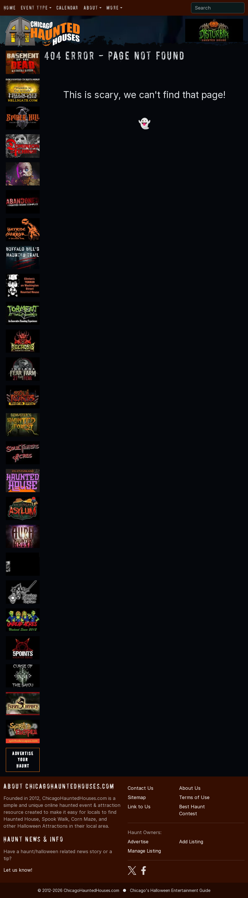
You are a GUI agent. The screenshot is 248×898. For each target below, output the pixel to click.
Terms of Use (194, 797)
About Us (190, 788)
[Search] (218, 7)
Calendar (67, 8)
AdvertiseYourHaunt (22, 759)
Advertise (138, 841)
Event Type (34, 8)
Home (10, 8)
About (91, 8)
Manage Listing (144, 851)
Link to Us (139, 806)
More (112, 8)
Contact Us (140, 788)
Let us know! (17, 870)
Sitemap (137, 797)
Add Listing (191, 841)
